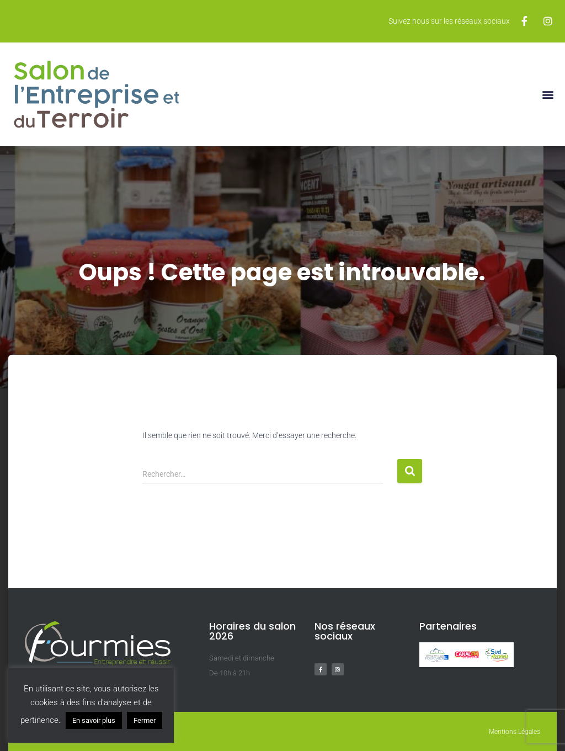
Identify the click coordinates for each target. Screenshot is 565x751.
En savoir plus (93, 720)
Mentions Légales (514, 732)
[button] (548, 94)
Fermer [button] (145, 720)
